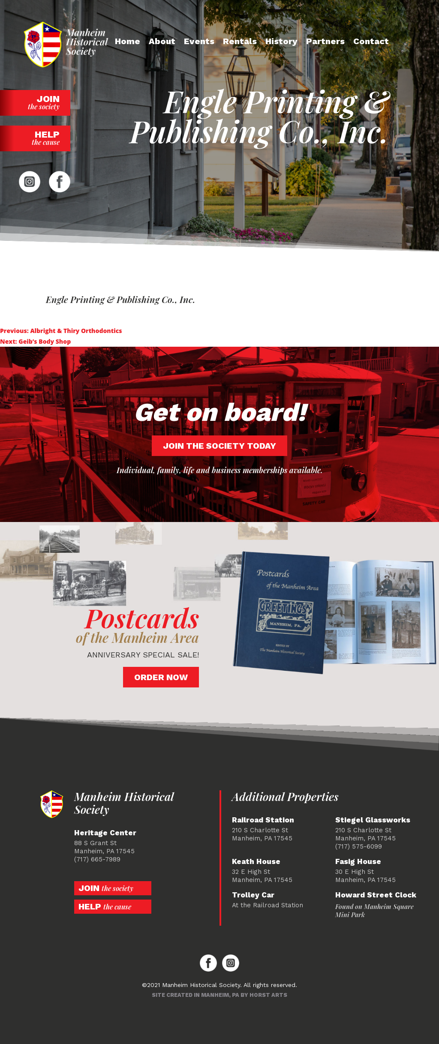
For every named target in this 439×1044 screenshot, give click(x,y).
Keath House (256, 862)
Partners (325, 41)
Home (127, 41)
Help (35, 138)
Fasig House (358, 862)
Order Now (161, 677)
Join (35, 102)
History (281, 41)
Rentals (240, 41)
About (162, 41)
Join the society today (219, 446)
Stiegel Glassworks (372, 820)
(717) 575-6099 (358, 846)
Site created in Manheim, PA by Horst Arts (219, 995)
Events (199, 41)
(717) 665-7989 (97, 859)
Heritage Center (105, 833)
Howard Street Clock (375, 895)
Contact (371, 41)
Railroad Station (263, 820)
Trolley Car (253, 895)
